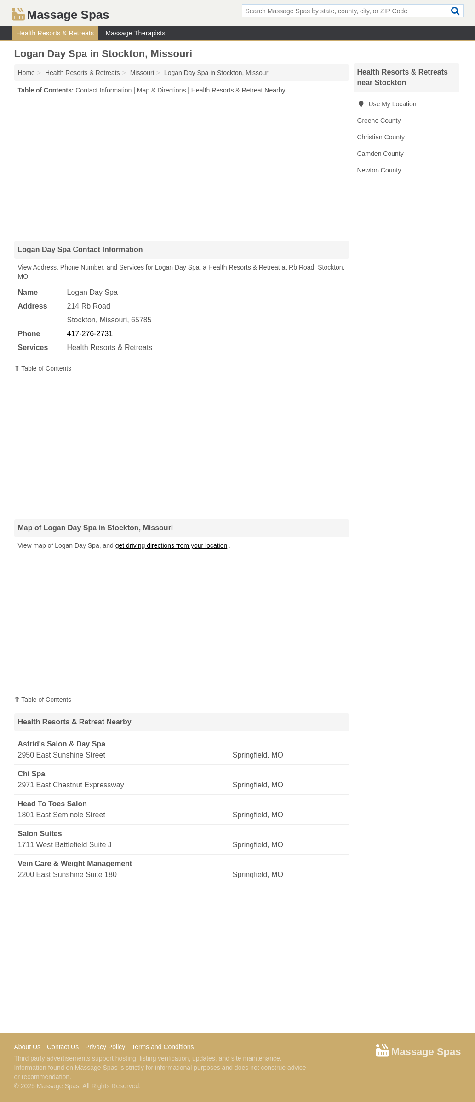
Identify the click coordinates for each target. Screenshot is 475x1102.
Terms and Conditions (163, 1046)
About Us (27, 1046)
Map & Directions (161, 90)
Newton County (379, 170)
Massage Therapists (135, 33)
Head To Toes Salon (52, 804)
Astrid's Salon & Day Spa (62, 744)
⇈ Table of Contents (43, 368)
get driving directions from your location (171, 545)
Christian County (381, 137)
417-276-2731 (90, 334)
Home (26, 72)
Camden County (380, 153)
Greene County (379, 120)
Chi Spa (32, 774)
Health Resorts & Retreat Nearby (238, 90)
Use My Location (387, 104)
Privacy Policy (105, 1046)
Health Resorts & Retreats (55, 33)
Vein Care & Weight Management (75, 863)
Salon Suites (40, 834)
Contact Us (63, 1046)
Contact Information (103, 90)
